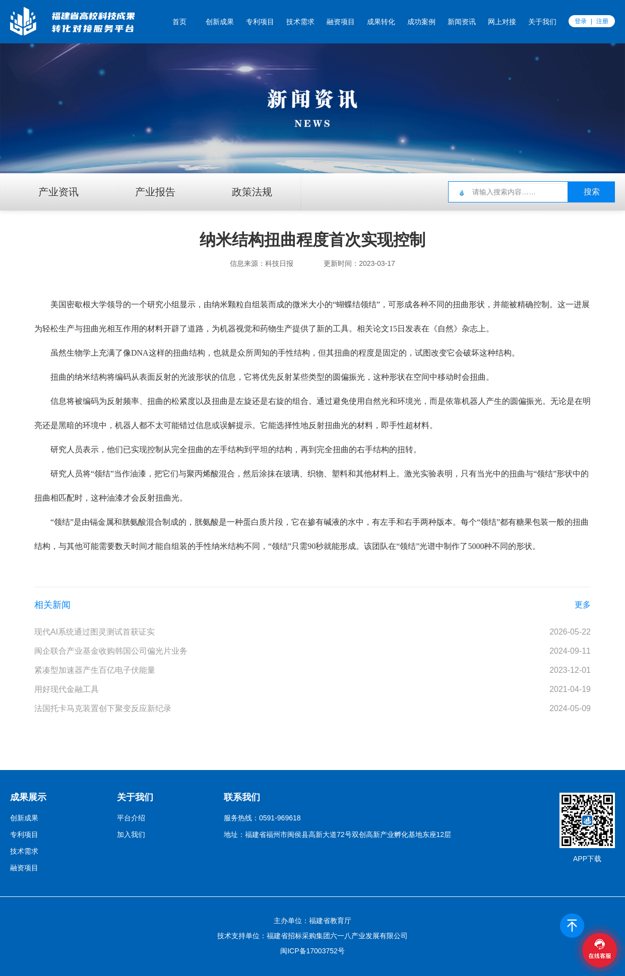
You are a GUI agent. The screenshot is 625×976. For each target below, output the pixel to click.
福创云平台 (64, 21)
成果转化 (381, 22)
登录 (581, 21)
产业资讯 (58, 191)
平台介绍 (131, 818)
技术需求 (300, 22)
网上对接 (502, 22)
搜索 (592, 191)
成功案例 (421, 22)
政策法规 (252, 191)
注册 (602, 21)
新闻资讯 (462, 22)
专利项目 (260, 22)
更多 (583, 604)
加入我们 (131, 834)
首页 (179, 22)
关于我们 (542, 22)
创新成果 (220, 22)
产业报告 (155, 191)
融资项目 (341, 22)
